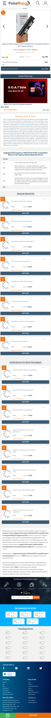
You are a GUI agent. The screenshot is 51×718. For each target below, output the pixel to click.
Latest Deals (30, 690)
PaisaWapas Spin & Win (8, 710)
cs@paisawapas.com (32, 702)
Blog (4, 684)
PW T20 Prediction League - (9, 708)
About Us (4, 682)
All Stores (30, 684)
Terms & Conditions (7, 692)
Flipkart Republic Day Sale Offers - (11, 706)
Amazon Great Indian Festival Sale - (11, 702)
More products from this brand (25, 362)
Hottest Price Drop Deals (33, 692)
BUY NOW (33, 715)
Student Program (31, 694)
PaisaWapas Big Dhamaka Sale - (10, 700)
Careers (30, 688)
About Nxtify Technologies (8, 694)
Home (29, 682)
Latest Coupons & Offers (33, 686)
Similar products (25, 194)
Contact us (32, 697)
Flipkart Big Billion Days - (9, 704)
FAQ (4, 686)
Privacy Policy (5, 690)
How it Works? (6, 688)
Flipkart (34, 50)
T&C (3, 64)
